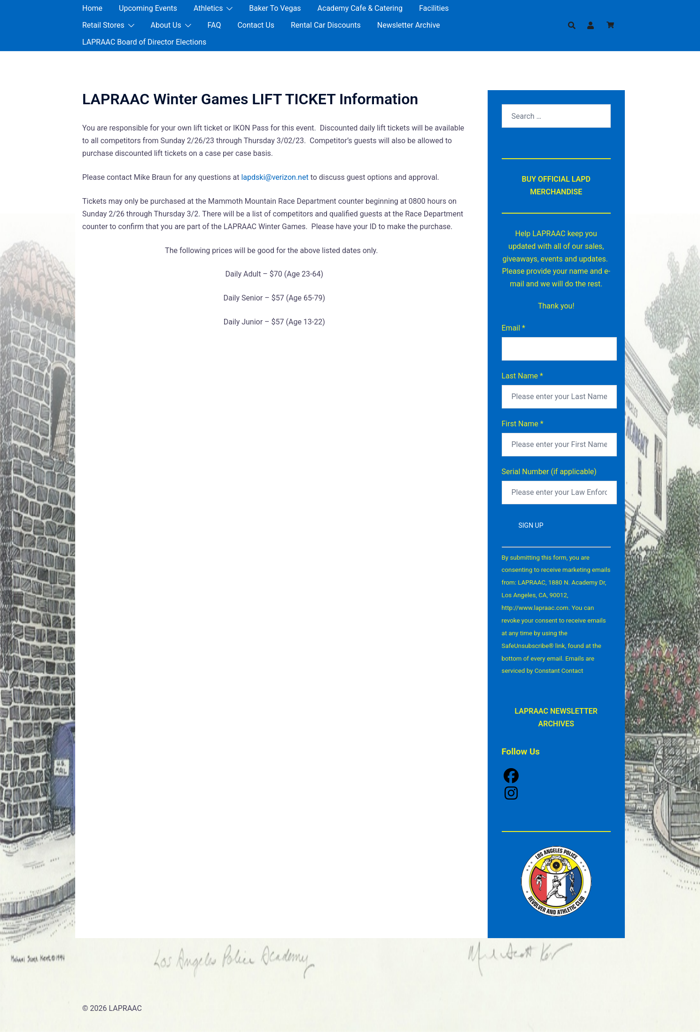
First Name (523, 423)
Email (513, 327)
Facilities (434, 8)
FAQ (214, 25)
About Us (166, 25)
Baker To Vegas (275, 8)
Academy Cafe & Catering (360, 8)
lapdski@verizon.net (274, 177)
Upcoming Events (148, 8)
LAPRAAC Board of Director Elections (144, 42)
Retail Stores (103, 25)
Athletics (208, 8)
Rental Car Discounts (326, 25)
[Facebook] (556, 777)
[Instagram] (556, 794)
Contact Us (255, 25)
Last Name (522, 375)
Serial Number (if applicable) (549, 471)
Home (92, 8)
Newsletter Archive (408, 25)
